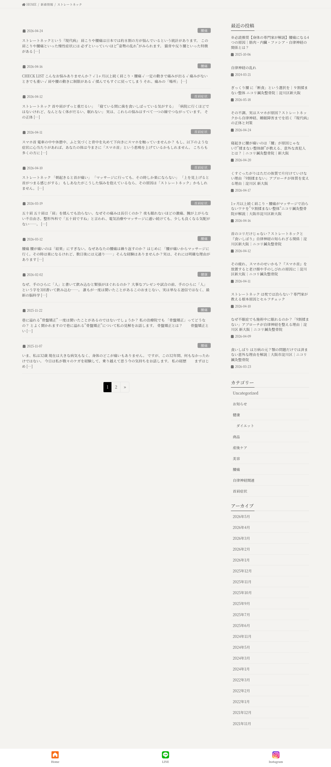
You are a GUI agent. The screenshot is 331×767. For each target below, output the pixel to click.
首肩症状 (200, 96)
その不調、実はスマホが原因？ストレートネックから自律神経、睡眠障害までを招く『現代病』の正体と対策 (270, 117)
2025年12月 (242, 570)
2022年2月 (241, 690)
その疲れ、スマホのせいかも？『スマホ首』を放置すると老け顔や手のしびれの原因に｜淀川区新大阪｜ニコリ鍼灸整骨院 (269, 268)
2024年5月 (241, 647)
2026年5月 (241, 516)
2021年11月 (242, 723)
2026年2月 (241, 549)
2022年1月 (241, 701)
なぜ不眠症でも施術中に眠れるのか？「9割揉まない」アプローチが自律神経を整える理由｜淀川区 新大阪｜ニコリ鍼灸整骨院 (270, 324)
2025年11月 (242, 581)
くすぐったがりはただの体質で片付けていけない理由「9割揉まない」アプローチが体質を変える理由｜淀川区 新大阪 (270, 178)
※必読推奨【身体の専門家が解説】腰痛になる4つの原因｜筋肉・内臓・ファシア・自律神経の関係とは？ (270, 42)
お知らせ (240, 403)
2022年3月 (241, 679)
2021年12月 (242, 712)
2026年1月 (241, 560)
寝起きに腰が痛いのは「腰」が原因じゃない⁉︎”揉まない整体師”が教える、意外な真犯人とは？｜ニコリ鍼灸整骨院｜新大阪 (268, 148)
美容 (236, 458)
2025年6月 (241, 625)
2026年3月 (241, 538)
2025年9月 (241, 603)
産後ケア (240, 447)
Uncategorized (245, 393)
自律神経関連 (243, 480)
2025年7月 (241, 614)
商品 (236, 436)
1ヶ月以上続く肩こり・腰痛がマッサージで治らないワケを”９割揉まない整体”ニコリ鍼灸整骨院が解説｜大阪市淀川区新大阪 (270, 208)
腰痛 (204, 30)
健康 (204, 274)
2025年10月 (242, 592)
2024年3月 (241, 658)
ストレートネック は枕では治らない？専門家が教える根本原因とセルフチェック (269, 296)
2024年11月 (242, 636)
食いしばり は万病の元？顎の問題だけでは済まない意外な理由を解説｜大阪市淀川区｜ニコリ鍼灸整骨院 (269, 354)
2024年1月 (241, 668)
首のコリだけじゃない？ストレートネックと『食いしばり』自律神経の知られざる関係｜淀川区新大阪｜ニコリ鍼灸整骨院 (269, 238)
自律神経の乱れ (243, 67)
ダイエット (245, 425)
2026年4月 (241, 527)
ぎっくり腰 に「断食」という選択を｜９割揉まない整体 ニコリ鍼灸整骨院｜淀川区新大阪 (269, 90)
